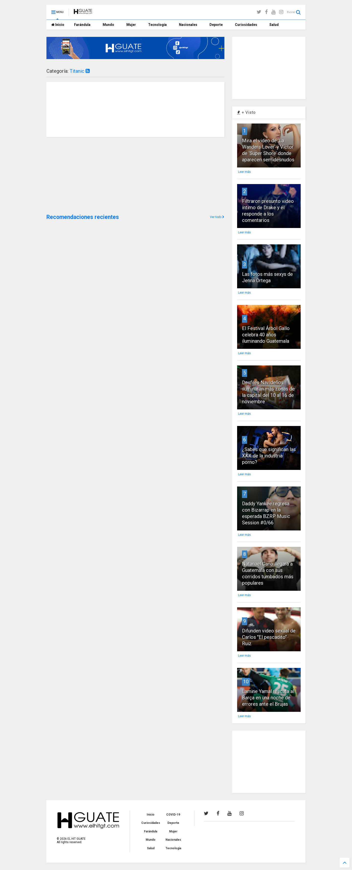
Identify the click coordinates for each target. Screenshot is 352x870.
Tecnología (157, 25)
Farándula (82, 25)
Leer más (244, 172)
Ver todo (217, 217)
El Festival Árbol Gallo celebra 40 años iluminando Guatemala (266, 334)
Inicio (57, 25)
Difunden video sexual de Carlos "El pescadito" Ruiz (269, 637)
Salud (274, 25)
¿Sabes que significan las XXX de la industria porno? (269, 455)
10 (246, 681)
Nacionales (188, 25)
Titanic (80, 71)
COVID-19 (173, 814)
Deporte (216, 25)
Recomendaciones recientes (82, 217)
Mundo (108, 25)
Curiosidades (246, 25)
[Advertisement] (83, 174)
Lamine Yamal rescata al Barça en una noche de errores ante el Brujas (268, 697)
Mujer (131, 25)
